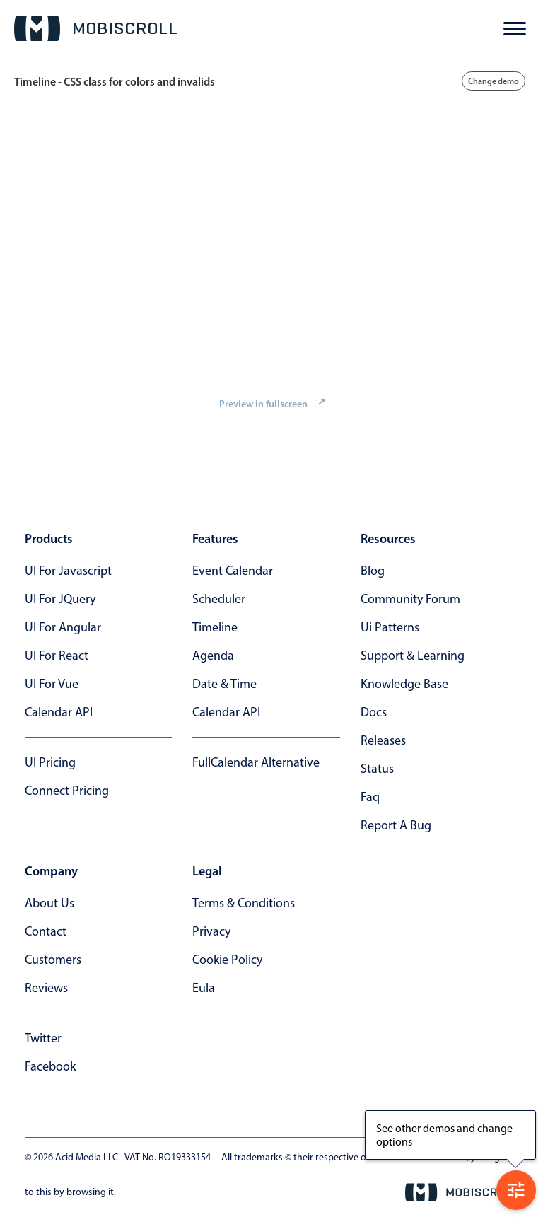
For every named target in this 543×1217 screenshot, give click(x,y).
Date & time (224, 684)
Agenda (213, 655)
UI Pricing (50, 762)
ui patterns (390, 627)
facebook (50, 1066)
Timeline (215, 627)
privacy (211, 931)
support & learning (413, 655)
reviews (46, 988)
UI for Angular (63, 627)
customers (53, 959)
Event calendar (232, 570)
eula (203, 988)
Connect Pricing (67, 790)
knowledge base (404, 684)
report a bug (396, 825)
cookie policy (227, 959)
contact (45, 931)
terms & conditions (243, 903)
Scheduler (218, 599)
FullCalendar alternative (256, 762)
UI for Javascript (68, 570)
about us (49, 903)
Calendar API (59, 712)
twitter (43, 1038)
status (377, 768)
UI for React (56, 655)
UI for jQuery (60, 599)
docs (374, 712)
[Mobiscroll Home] (95, 28)
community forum (410, 599)
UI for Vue (51, 684)
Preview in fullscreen (272, 403)
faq (370, 797)
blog (373, 570)
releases (383, 740)
